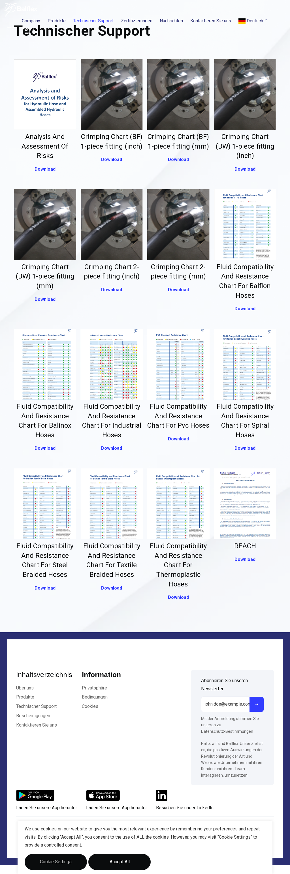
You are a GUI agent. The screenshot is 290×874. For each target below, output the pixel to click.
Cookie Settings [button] (56, 861)
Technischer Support (93, 20)
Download (45, 169)
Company (31, 20)
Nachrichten (171, 20)
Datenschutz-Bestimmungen (227, 731)
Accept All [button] (120, 861)
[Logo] (21, 10)
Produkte (57, 20)
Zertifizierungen (136, 20)
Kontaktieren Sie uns (210, 20)
